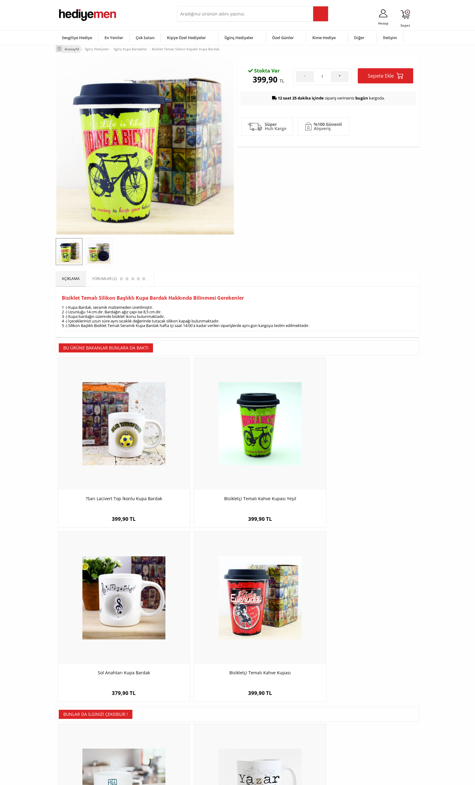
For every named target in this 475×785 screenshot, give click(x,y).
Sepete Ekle (385, 141)
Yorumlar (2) (407, 68)
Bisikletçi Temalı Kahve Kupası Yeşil (192, 451)
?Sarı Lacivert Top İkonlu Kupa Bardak (101, 451)
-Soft (205, 777)
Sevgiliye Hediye (77, 37)
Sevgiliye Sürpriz (133, 742)
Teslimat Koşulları (74, 706)
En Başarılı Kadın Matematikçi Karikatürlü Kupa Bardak (283, 596)
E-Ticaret (219, 777)
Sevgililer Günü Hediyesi (261, 706)
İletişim (390, 37)
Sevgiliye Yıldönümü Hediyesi (204, 751)
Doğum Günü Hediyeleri (261, 715)
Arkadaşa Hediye (315, 742)
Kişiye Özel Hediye (134, 706)
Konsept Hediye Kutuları (200, 706)
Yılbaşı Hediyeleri (255, 724)
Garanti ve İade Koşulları (79, 733)
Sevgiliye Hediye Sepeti (199, 715)
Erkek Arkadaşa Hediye (138, 715)
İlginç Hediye (312, 751)
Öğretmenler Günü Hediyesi (264, 742)
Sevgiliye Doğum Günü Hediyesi (207, 724)
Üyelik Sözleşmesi (74, 715)
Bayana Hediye (314, 715)
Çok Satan (145, 37)
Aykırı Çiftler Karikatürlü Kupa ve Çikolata (374, 596)
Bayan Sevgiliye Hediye (199, 742)
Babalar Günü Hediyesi (260, 751)
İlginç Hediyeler (239, 37)
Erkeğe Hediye (313, 706)
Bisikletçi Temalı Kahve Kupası (374, 451)
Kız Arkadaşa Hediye (136, 724)
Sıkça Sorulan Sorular (77, 751)
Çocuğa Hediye (314, 724)
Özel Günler (283, 37)
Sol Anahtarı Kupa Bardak (283, 451)
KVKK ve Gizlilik (71, 742)
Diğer (359, 37)
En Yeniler (114, 37)
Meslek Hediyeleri (134, 751)
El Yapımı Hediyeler (135, 733)
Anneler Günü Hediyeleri (261, 733)
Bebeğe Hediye (314, 733)
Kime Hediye (324, 37)
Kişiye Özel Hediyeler (186, 37)
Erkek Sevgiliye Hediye (199, 733)
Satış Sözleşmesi (73, 724)
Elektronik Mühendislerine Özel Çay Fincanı (101, 596)
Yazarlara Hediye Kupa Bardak (192, 593)
